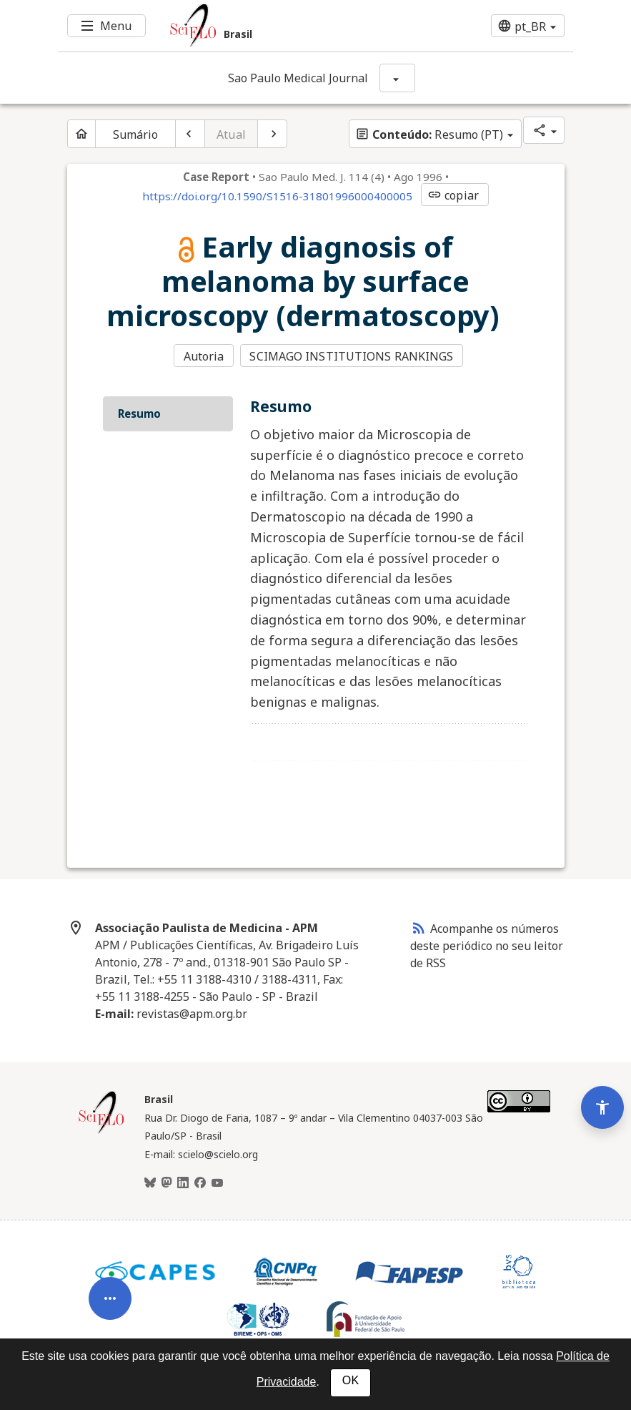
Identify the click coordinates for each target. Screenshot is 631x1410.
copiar (453, 195)
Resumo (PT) (429, 134)
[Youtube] (217, 1182)
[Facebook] (200, 1182)
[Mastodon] (167, 1182)
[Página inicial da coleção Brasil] (101, 1130)
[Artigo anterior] (190, 133)
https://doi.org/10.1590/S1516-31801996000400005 (277, 196)
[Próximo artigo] (272, 133)
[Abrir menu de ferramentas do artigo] (110, 1289)
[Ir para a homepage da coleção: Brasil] (273, 26)
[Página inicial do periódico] (81, 133)
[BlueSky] (150, 1182)
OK (350, 1380)
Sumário (136, 134)
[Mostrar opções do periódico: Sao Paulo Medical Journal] (397, 78)
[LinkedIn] (183, 1182)
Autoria (204, 356)
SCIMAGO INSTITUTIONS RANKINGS (352, 356)
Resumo (139, 412)
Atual (231, 134)
